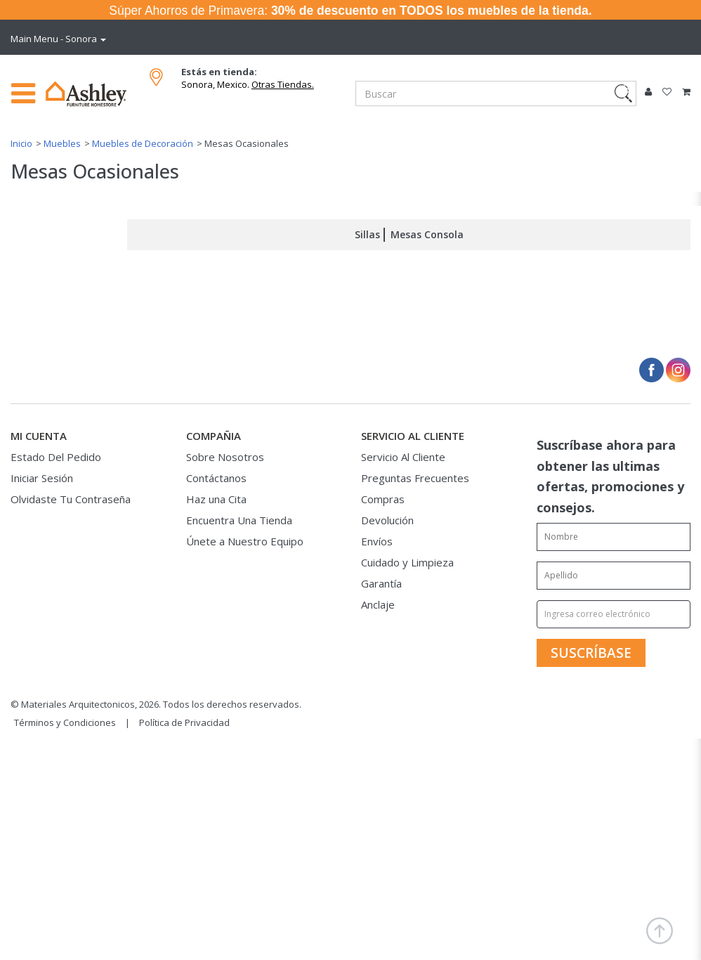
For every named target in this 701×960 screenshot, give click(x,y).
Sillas (367, 234)
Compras (383, 499)
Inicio (21, 143)
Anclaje (378, 604)
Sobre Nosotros (225, 457)
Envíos (377, 541)
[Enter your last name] (614, 576)
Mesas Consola (427, 234)
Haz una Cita (216, 499)
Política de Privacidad (184, 722)
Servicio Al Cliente (403, 457)
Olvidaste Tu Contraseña (71, 499)
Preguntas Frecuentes (415, 478)
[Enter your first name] (614, 537)
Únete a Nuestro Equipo (244, 541)
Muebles (62, 143)
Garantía (381, 583)
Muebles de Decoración (142, 143)
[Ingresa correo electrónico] (614, 614)
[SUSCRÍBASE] (591, 653)
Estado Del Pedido (56, 457)
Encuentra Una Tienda (239, 520)
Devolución (387, 520)
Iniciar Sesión (42, 478)
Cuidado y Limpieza (407, 562)
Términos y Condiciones (65, 722)
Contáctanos (216, 478)
